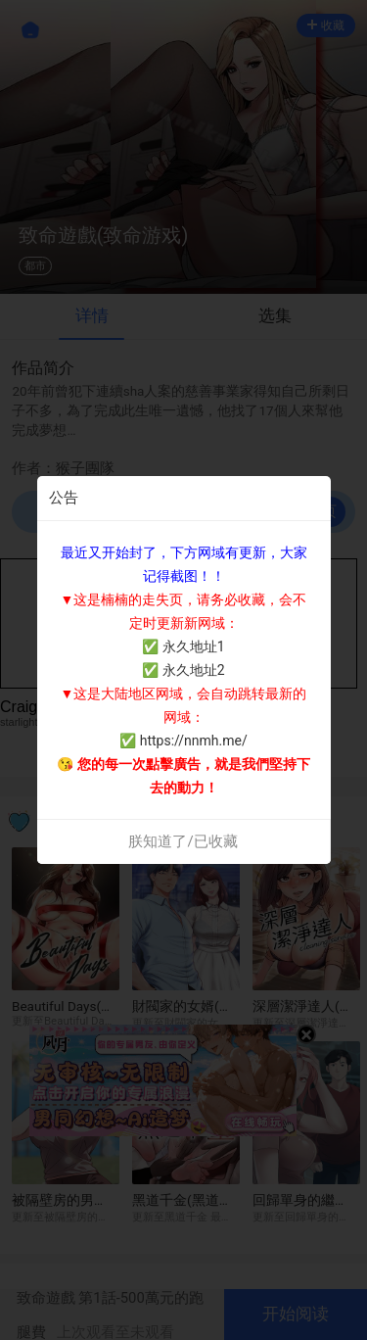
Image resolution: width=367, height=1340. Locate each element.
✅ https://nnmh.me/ (183, 740)
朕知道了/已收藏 (182, 841)
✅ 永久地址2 (183, 670)
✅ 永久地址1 (183, 646)
